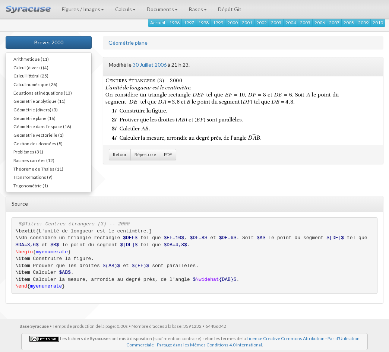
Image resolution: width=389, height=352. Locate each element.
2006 (319, 22)
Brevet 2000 (48, 42)
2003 (276, 22)
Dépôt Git (229, 9)
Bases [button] (198, 9)
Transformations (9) (33, 177)
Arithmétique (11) (31, 58)
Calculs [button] (125, 9)
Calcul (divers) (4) (30, 67)
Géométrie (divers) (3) (35, 109)
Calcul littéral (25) (30, 75)
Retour (120, 154)
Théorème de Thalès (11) (38, 168)
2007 (334, 22)
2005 (305, 22)
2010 (378, 22)
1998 (203, 22)
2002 (261, 22)
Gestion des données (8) (38, 143)
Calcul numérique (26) (35, 84)
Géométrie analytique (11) (39, 101)
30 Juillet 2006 (150, 64)
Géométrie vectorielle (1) (38, 134)
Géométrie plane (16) (34, 118)
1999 (218, 22)
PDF (168, 154)
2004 (290, 22)
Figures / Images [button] (83, 9)
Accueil (157, 22)
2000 (232, 22)
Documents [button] (162, 9)
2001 (247, 22)
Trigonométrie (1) (30, 185)
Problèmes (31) (28, 151)
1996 (174, 22)
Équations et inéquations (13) (42, 92)
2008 (349, 22)
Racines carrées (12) (33, 160)
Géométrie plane (128, 42)
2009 (363, 22)
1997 (189, 22)
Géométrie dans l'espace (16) (42, 126)
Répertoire (145, 154)
